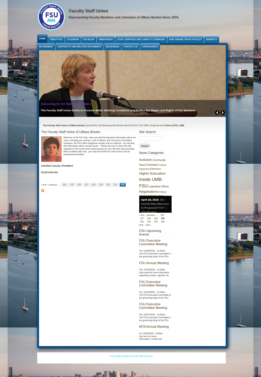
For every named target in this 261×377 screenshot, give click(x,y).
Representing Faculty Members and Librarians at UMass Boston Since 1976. (124, 17)
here (146, 336)
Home (42, 38)
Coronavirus (150, 46)
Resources (112, 46)
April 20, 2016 (150, 199)
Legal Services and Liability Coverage (141, 39)
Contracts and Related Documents (79, 46)
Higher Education (152, 173)
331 (142, 221)
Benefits (211, 39)
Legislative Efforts (158, 186)
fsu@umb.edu (157, 125)
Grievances (106, 39)
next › (142, 225)
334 (163, 221)
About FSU (56, 39)
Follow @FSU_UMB (174, 125)
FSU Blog (88, 39)
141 (115, 185)
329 (156, 218)
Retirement (46, 46)
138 (93, 185)
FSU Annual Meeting (154, 263)
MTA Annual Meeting (154, 326)
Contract (152, 164)
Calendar (73, 39)
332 (149, 221)
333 (156, 221)
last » (148, 225)
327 (142, 218)
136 (79, 185)
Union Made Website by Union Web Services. (131, 356)
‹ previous (52, 185)
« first (43, 185)
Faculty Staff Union (88, 10)
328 (149, 218)
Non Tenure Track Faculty (185, 39)
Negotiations (148, 191)
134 (64, 185)
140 (108, 185)
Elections (155, 168)
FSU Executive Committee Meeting (153, 242)
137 (86, 185)
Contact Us (131, 46)
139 (101, 185)
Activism (145, 160)
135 (72, 185)
